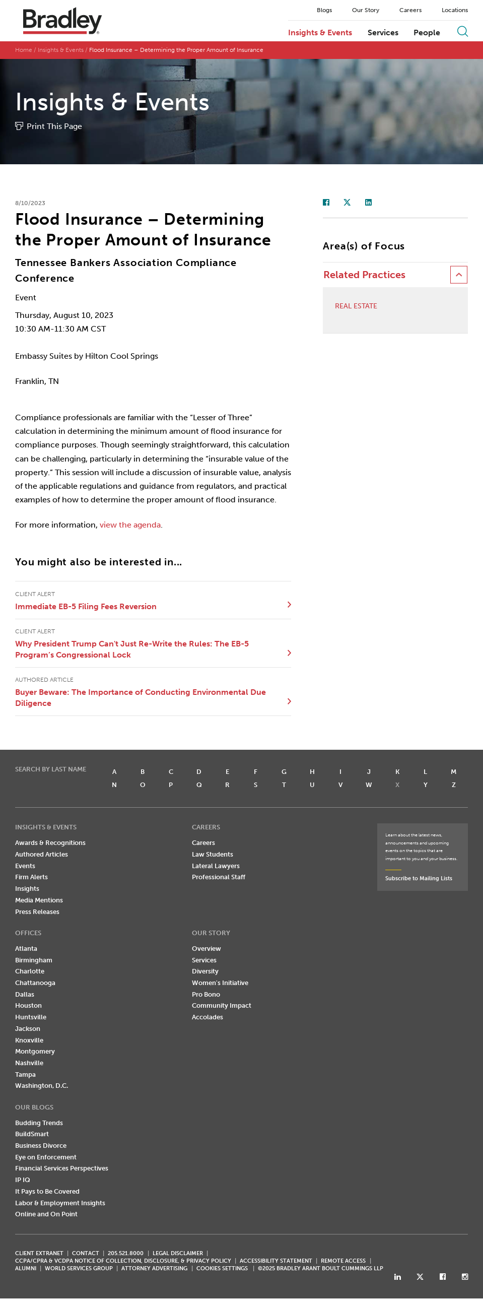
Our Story (365, 10)
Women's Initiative (220, 983)
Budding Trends (39, 1123)
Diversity (205, 971)
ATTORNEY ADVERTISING (154, 1269)
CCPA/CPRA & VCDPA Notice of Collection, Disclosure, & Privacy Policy (123, 1261)
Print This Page (54, 127)
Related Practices (364, 275)
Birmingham (33, 960)
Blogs (324, 10)
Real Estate (356, 307)
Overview (206, 949)
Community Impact (221, 1006)
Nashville (29, 1063)
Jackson (27, 1029)
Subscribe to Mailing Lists (418, 879)
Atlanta (26, 949)
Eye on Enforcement (46, 1157)
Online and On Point (46, 1214)
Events (25, 866)
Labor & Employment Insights (60, 1203)
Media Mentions (39, 900)
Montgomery (35, 1052)
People (426, 32)
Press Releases (37, 912)
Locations (455, 10)
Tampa (25, 1075)
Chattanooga (35, 983)
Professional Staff (218, 877)
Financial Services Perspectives (61, 1168)
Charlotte (29, 971)
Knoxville (29, 1041)
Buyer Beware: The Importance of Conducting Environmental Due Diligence (140, 698)
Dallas (24, 995)
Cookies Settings (222, 1269)
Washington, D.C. (41, 1086)
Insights (27, 889)
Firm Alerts (31, 877)
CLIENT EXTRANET (39, 1254)
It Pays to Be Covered (47, 1192)
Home (23, 50)
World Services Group (79, 1269)
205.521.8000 (126, 1254)
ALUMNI (25, 1269)
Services (383, 32)
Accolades (207, 1017)
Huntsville (30, 1017)
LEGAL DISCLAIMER (178, 1254)
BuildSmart (32, 1134)
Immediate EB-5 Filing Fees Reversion (86, 607)
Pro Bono (206, 995)
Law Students (212, 855)
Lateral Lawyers (216, 866)
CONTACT (85, 1254)
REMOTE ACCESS (343, 1261)
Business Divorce (40, 1146)
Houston (28, 1006)
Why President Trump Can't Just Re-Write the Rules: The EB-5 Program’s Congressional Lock (132, 649)
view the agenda (130, 525)
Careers (410, 10)
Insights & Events (320, 32)
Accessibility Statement (276, 1261)
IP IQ (22, 1180)
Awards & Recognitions (50, 843)
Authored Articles (41, 855)
